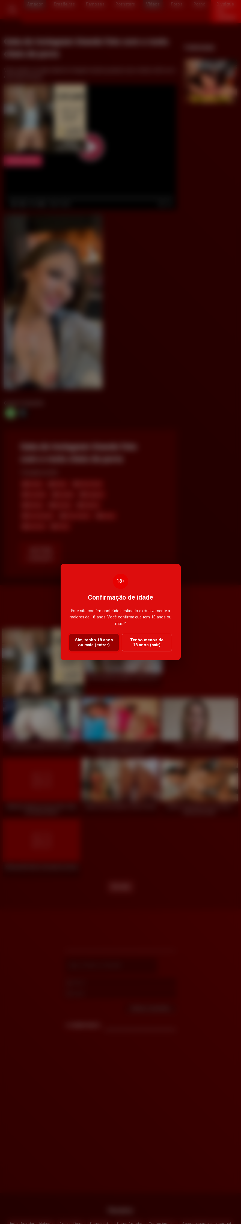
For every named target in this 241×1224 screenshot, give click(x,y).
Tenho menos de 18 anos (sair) (146, 642)
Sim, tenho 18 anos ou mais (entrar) (94, 642)
